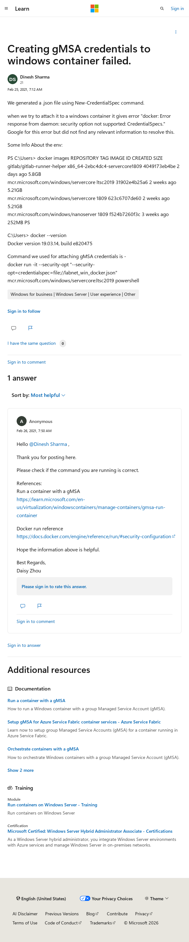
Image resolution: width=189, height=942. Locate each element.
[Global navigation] (6, 8)
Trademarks (101, 923)
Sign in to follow (24, 311)
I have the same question (32, 343)
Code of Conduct (61, 923)
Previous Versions (62, 914)
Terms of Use (25, 923)
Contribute (117, 914)
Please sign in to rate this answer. (54, 586)
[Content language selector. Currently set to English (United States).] (41, 898)
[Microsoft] (95, 8)
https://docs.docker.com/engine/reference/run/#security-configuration (94, 536)
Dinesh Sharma (35, 77)
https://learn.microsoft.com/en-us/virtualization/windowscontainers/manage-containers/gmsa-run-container (91, 507)
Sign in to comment (27, 362)
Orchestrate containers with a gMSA (43, 749)
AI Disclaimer (25, 914)
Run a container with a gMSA (36, 700)
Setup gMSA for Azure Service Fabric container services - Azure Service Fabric (84, 722)
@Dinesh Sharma (48, 444)
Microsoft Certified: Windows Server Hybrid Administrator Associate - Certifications (90, 831)
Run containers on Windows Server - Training (52, 805)
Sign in (177, 8)
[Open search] (162, 8)
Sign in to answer (24, 645)
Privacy (142, 914)
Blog (90, 914)
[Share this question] (176, 32)
